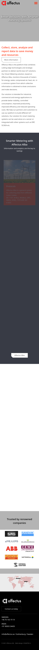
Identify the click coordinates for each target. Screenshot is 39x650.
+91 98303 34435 (8, 626)
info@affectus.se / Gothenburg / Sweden (17, 634)
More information (11, 60)
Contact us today (11, 609)
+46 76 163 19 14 (8, 620)
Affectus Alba (19, 355)
